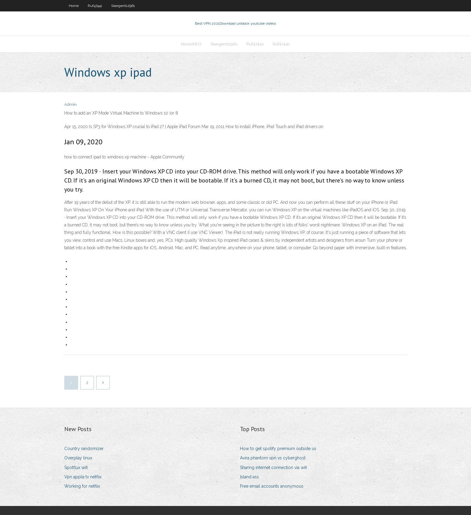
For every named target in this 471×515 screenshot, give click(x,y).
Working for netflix (82, 486)
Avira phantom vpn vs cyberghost (272, 457)
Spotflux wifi (76, 467)
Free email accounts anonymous (271, 486)
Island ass (249, 476)
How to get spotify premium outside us (278, 448)
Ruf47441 (95, 6)
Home (74, 6)
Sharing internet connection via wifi (273, 467)
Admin (70, 104)
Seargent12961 (123, 6)
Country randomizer (84, 448)
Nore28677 (191, 44)
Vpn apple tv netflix (83, 476)
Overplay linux (78, 457)
